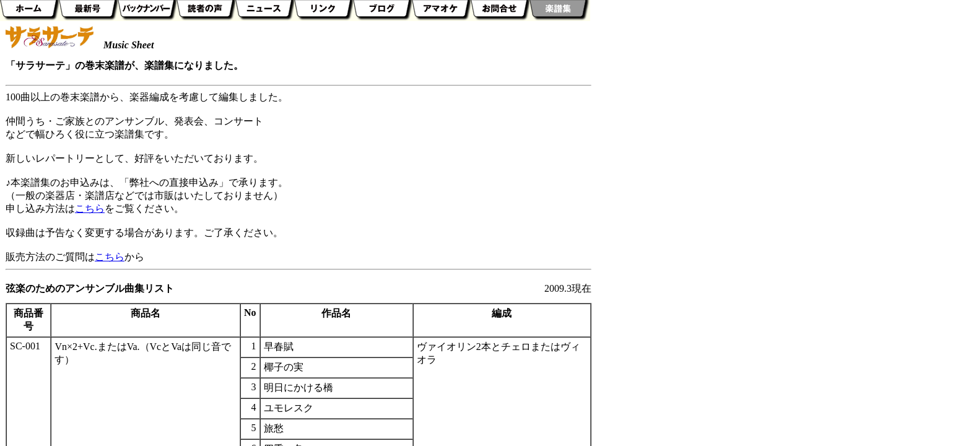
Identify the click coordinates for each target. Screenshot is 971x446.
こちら (90, 208)
